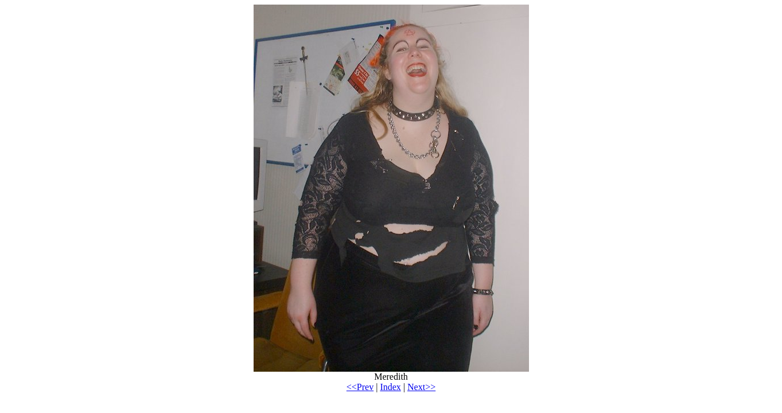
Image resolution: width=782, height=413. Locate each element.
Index (390, 387)
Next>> (421, 387)
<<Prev (360, 387)
